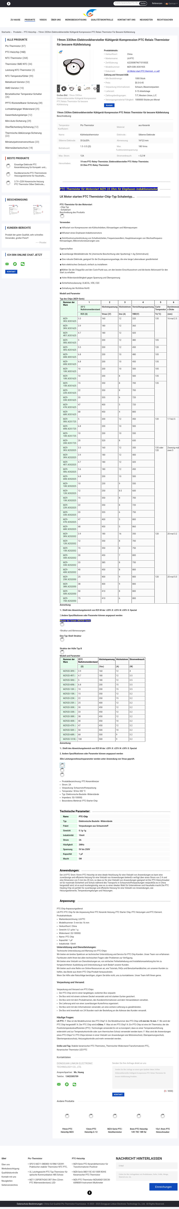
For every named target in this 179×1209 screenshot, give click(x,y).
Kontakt (109, 105)
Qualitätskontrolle (102, 20)
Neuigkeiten (146, 20)
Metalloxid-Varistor (15, 82)
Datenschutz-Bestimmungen (30, 1204)
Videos (43, 20)
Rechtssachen (165, 20)
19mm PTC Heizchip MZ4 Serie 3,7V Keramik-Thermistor (67, 1130)
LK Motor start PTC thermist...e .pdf (143, 71)
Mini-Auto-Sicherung (15, 121)
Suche (143, 3)
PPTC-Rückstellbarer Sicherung (21, 103)
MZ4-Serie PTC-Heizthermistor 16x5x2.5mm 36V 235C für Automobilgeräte (115, 1130)
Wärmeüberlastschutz (16, 148)
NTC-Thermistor (13, 58)
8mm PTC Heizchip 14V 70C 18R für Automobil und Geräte (139, 1130)
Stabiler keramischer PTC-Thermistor (88, 1046)
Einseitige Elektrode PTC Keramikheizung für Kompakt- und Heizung (29, 167)
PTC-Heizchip (30, 32)
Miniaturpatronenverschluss (19, 142)
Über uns (56, 20)
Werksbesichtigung (75, 20)
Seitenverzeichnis (10, 1185)
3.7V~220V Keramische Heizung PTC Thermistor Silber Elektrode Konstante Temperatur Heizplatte (29, 184)
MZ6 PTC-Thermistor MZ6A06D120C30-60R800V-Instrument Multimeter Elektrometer (91, 1182)
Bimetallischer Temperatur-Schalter (23, 94)
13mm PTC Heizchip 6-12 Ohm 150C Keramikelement (91, 1130)
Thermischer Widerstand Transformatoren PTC (127, 1046)
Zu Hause (15, 20)
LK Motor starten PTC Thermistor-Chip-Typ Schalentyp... (97, 196)
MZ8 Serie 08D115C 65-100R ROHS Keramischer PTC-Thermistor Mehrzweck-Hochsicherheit (89, 1174)
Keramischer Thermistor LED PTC (72, 1050)
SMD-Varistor (12, 88)
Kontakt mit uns (126, 20)
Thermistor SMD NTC (16, 64)
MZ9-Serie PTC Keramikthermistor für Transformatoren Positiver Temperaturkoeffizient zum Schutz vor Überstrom (91, 1166)
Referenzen (157, 3)
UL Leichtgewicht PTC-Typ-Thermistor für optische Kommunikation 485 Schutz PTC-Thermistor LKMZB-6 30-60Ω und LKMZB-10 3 (48, 1174)
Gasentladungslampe (16, 115)
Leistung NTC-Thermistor (18, 70)
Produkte (30, 20)
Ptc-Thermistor (13, 46)
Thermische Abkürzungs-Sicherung (23, 133)
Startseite (6, 32)
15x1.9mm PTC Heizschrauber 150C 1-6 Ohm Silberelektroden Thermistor (162, 1130)
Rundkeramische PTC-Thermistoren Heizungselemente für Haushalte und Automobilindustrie (30, 176)
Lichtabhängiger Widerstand (20, 109)
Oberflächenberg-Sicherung (19, 127)
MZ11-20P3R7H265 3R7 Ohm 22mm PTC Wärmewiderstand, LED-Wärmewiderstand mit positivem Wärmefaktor (46, 1182)
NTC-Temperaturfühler (17, 76)
